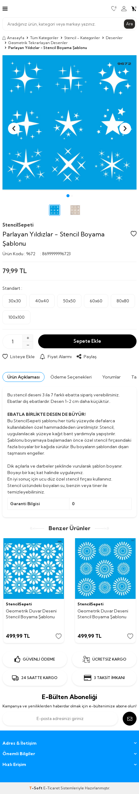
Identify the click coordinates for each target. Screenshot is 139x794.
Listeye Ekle (18, 356)
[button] (68, 195)
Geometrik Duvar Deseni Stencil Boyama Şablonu (31, 614)
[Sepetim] (134, 8)
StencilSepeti (18, 225)
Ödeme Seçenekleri (71, 377)
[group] (69, 122)
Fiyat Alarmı (56, 356)
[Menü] (5, 8)
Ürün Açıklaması (23, 377)
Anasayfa (13, 37)
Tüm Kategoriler (44, 37)
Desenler (114, 37)
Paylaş (87, 356)
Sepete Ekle (87, 341)
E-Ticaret (51, 788)
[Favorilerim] (114, 8)
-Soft (36, 788)
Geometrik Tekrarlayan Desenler (38, 42)
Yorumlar (111, 377)
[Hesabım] (123, 8)
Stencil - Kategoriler (82, 37)
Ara (129, 23)
